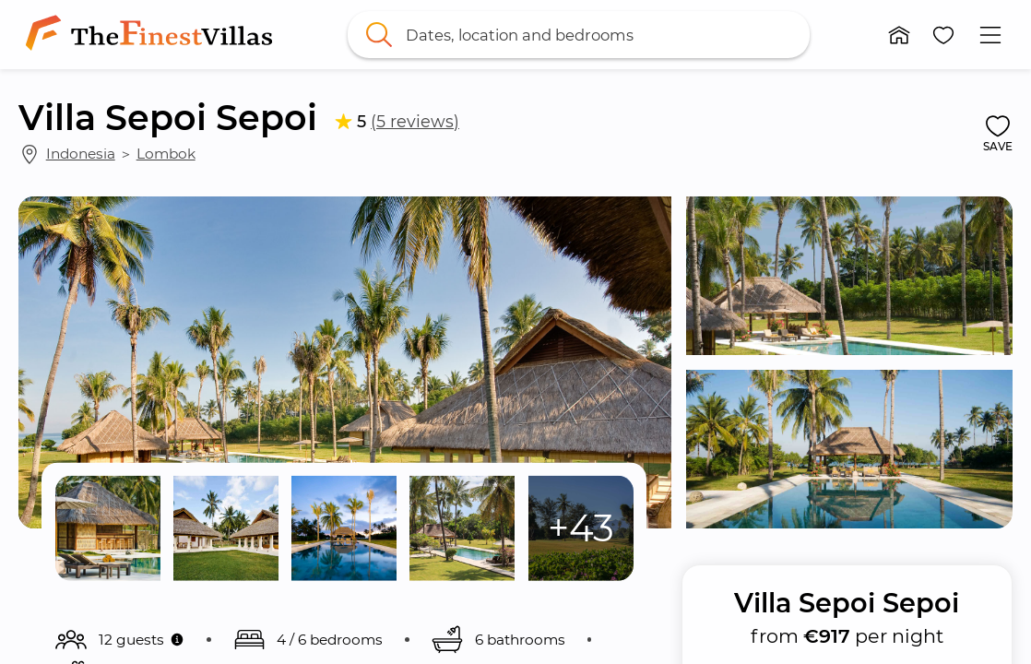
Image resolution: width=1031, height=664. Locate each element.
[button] (900, 35)
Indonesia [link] (80, 153)
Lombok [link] (166, 153)
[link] (152, 34)
